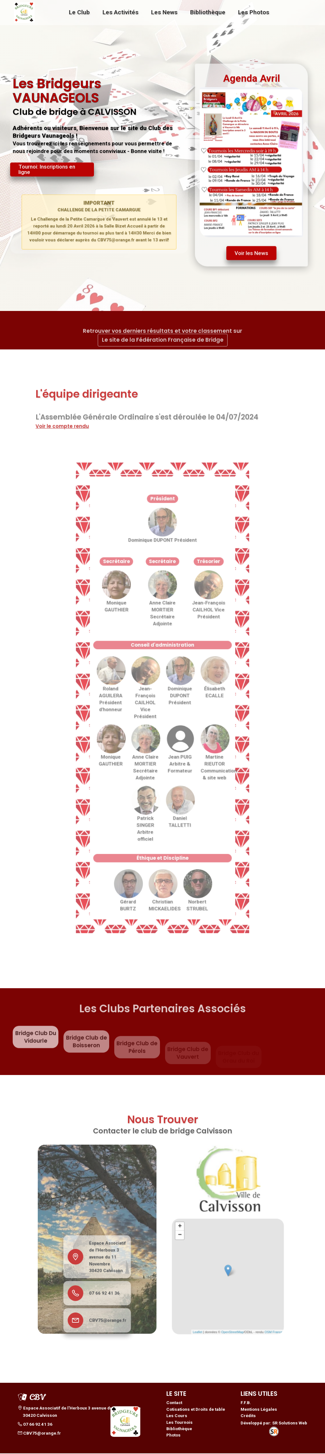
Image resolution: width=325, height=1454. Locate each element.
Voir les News (251, 250)
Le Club (79, 12)
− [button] (191, 1238)
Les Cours (176, 1416)
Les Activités (120, 12)
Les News (164, 12)
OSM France (262, 1311)
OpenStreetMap (231, 1311)
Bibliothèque (207, 12)
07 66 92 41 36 (102, 1281)
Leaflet (205, 1311)
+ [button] (191, 1231)
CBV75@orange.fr (105, 1301)
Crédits (248, 1416)
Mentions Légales (259, 1409)
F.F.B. (246, 1403)
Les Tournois (179, 1422)
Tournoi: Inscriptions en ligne (46, 172)
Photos (173, 1435)
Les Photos (253, 12)
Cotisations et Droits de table (195, 1409)
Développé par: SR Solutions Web (274, 1429)
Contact (174, 1403)
